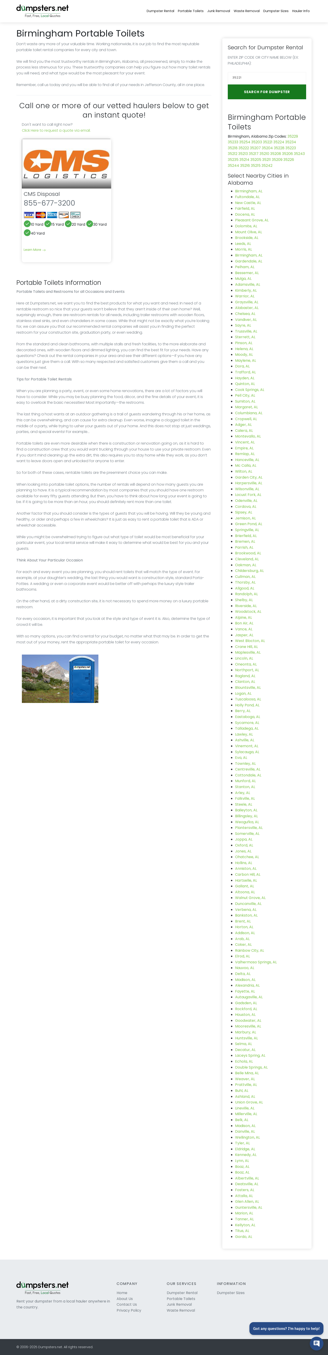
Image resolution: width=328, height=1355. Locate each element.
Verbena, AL (245, 909)
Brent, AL (243, 921)
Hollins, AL (243, 862)
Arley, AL (242, 792)
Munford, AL (245, 781)
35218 (233, 148)
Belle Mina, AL (247, 1073)
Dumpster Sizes (276, 11)
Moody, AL (244, 354)
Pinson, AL (243, 343)
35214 (244, 159)
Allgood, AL (244, 588)
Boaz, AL (242, 1166)
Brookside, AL (246, 237)
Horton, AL (244, 927)
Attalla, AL (244, 1195)
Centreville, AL (247, 769)
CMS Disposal (42, 194)
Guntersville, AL (248, 1207)
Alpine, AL (243, 617)
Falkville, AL (245, 798)
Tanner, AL (244, 1219)
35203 (256, 142)
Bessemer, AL (247, 272)
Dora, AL (242, 366)
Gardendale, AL (248, 261)
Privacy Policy (129, 1310)
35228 (279, 148)
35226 (288, 159)
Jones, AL (243, 851)
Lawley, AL (244, 734)
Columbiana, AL (248, 413)
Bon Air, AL (244, 623)
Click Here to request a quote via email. (56, 130)
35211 (266, 159)
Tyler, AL (242, 1143)
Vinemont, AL (246, 746)
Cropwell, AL (246, 419)
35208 (275, 153)
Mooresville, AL (248, 1026)
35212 (232, 153)
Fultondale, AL (247, 196)
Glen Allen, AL (247, 1201)
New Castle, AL (248, 202)
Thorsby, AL (245, 582)
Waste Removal (247, 11)
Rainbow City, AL (249, 950)
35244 (233, 165)
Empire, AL (244, 448)
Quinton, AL (245, 383)
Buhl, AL (241, 1090)
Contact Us (127, 1304)
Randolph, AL (246, 594)
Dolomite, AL (246, 226)
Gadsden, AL (246, 1003)
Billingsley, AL (246, 816)
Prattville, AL (246, 1084)
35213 (243, 153)
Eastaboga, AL (247, 716)
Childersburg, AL (249, 570)
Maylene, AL (245, 360)
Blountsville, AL (248, 687)
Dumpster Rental (160, 11)
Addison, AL (245, 933)
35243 (299, 153)
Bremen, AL (245, 541)
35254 (244, 142)
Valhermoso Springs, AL (256, 962)
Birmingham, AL (248, 191)
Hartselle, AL (246, 880)
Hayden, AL (244, 378)
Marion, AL (244, 1213)
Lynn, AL (242, 1160)
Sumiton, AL (245, 401)
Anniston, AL (245, 868)
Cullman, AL (245, 576)
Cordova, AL (245, 506)
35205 (255, 159)
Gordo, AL (243, 1236)
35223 (290, 148)
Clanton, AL (245, 681)
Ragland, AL (245, 676)
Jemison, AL (245, 518)
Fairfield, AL (245, 208)
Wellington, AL (247, 1137)
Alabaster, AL (247, 307)
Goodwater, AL (248, 1020)
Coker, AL (243, 944)
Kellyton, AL (245, 1225)
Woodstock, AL (248, 611)
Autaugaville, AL (249, 997)
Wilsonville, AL (247, 489)
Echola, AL (244, 1061)
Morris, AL (243, 249)
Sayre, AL (243, 325)
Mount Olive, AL (248, 232)
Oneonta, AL (246, 664)
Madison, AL (245, 979)
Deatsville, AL (246, 1184)
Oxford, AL (244, 845)
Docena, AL (245, 214)
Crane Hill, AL (246, 646)
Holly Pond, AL (247, 705)
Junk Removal (218, 11)
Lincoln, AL (244, 658)
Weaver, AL (245, 1079)
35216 (245, 165)
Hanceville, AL (247, 459)
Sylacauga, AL (247, 752)
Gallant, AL (244, 886)
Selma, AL (243, 1043)
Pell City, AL (245, 395)
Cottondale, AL (248, 775)
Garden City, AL (248, 477)
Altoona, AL (245, 892)
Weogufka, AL (247, 822)
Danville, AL (245, 1131)
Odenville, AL (246, 500)
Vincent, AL (245, 442)
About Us (125, 1298)
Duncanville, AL (248, 903)
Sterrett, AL (245, 337)
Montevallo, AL (248, 436)
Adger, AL (243, 424)
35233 (233, 142)
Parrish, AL (244, 547)
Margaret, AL (246, 407)
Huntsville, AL (246, 1038)
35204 (267, 148)
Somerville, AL (247, 833)
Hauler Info (301, 11)
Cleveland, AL (247, 559)
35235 (233, 159)
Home (122, 1292)
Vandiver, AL (246, 319)
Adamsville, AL (247, 284)
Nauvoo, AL (244, 967)
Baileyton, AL (246, 810)
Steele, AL (243, 804)
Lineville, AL (244, 1108)
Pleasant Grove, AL (252, 220)
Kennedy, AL (245, 1154)
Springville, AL (247, 529)
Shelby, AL (244, 600)
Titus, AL (242, 1230)
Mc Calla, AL (245, 465)
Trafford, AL (245, 372)
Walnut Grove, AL (250, 897)
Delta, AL (243, 973)
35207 (255, 148)
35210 (264, 153)
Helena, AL (244, 348)
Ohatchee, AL (247, 857)
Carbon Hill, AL (247, 874)
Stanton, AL (245, 786)
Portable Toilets (191, 11)
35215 (256, 165)
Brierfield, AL (246, 535)
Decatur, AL (245, 1049)
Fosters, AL (244, 1190)
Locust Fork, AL (248, 494)
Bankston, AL (246, 915)
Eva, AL (241, 757)
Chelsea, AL (245, 313)
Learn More (35, 249)
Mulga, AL (243, 278)
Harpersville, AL (248, 483)
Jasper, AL (244, 635)
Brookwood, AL (248, 553)
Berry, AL (243, 710)
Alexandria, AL (247, 985)
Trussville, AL (246, 331)
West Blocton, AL (250, 640)
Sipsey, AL (243, 512)
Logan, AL (243, 693)
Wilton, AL (243, 471)
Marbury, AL (245, 1032)
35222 (243, 148)
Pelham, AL (244, 267)
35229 (292, 136)
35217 (254, 153)
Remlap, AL (245, 453)
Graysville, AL (246, 302)
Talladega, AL (247, 728)
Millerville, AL (246, 1113)
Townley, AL (245, 763)
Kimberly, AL (246, 290)
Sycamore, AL (247, 722)
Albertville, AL (247, 1178)
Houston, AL (245, 1014)
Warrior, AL (244, 296)
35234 (290, 142)
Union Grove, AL (249, 1102)
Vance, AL (243, 629)
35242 (266, 165)
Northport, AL (247, 670)
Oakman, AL (245, 565)
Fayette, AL (245, 991)
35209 (277, 159)
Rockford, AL (246, 1009)
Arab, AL (242, 938)
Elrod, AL (242, 956)
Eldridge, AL (245, 1149)
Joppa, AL (243, 839)
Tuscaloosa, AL (248, 699)
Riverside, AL (246, 605)
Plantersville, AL (249, 827)
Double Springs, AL (251, 1067)
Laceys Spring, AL (250, 1055)
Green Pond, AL (248, 524)
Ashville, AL (244, 740)
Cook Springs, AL (249, 389)
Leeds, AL (243, 243)
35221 (267, 142)
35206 (287, 153)
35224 (278, 142)
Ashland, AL (245, 1096)
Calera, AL (244, 430)
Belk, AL (241, 1119)
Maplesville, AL (248, 652)
